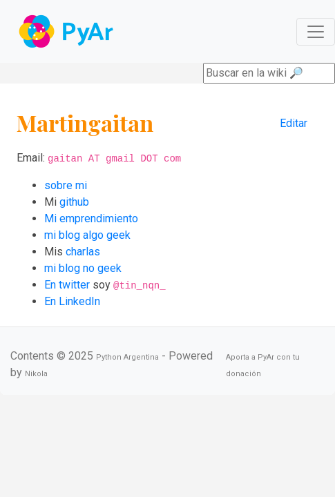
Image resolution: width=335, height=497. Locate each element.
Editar (293, 123)
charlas (83, 251)
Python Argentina (127, 357)
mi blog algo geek (87, 235)
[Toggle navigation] (315, 32)
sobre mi (65, 185)
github (74, 201)
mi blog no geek (83, 268)
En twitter (67, 284)
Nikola (36, 373)
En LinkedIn (72, 301)
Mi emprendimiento (91, 218)
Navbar (67, 31)
